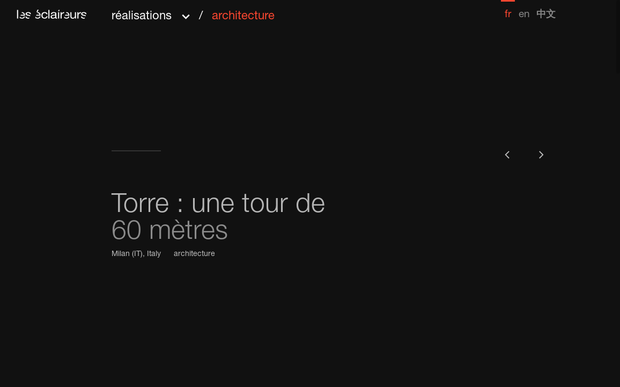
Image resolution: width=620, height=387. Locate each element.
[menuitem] (508, 10)
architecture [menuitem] (243, 17)
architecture (194, 254)
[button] (193, 12)
